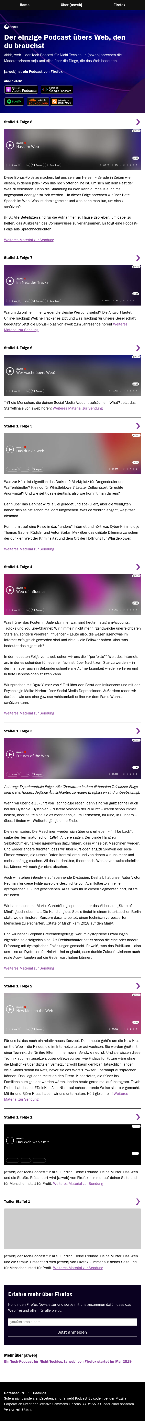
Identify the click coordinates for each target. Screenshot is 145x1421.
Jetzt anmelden (72, 1332)
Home (25, 5)
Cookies (39, 1393)
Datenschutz (14, 1393)
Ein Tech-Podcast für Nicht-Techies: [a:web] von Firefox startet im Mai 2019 (68, 1361)
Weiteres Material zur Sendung (29, 240)
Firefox (119, 5)
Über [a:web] (71, 5)
